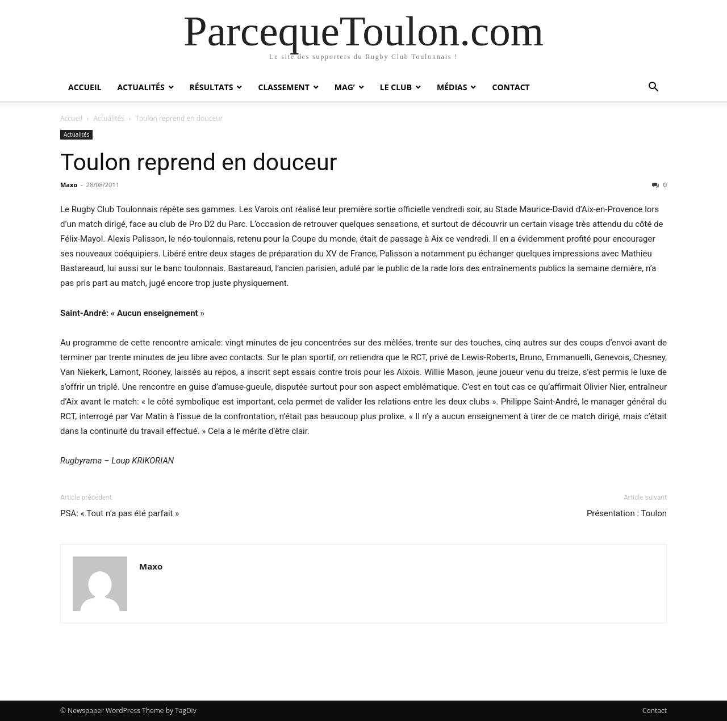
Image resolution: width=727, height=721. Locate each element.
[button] (653, 88)
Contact (510, 87)
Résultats (211, 87)
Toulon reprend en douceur (198, 162)
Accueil (84, 87)
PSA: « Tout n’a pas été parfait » (119, 513)
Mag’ (345, 87)
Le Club (396, 87)
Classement (283, 87)
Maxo (68, 184)
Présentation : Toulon (627, 513)
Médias (452, 87)
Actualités (140, 87)
